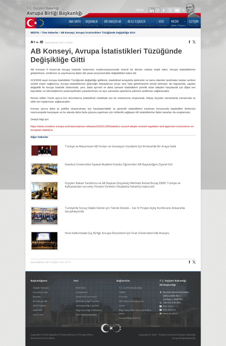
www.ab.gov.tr (170, 313)
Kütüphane (82, 292)
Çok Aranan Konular (86, 314)
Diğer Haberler (39, 137)
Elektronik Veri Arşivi (86, 296)
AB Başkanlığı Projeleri (87, 301)
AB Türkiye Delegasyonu (131, 301)
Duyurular (38, 314)
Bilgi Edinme (169, 309)
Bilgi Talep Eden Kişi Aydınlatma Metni (135, 312)
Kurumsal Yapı (40, 292)
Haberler (37, 310)
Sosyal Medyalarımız (130, 318)
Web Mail (81, 287)
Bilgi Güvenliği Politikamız (89, 310)
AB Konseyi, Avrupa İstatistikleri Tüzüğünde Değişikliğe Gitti (98, 32)
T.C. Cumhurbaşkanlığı (130, 287)
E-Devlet (123, 296)
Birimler (37, 296)
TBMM (122, 292)
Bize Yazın (168, 306)
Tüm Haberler (49, 32)
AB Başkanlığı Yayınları (87, 305)
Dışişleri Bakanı (41, 287)
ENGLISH (140, 10)
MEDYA (35, 32)
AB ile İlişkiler (39, 305)
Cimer (122, 305)
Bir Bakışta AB (40, 301)
